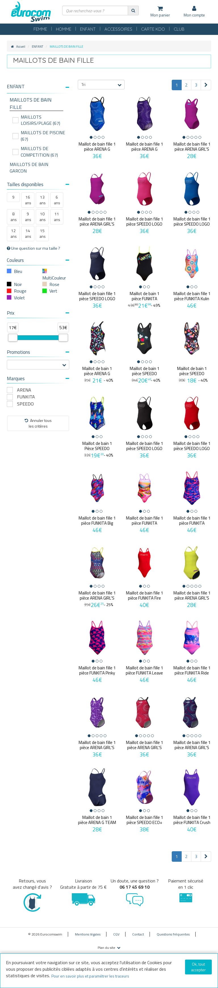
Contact (138, 934)
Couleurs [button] (38, 260)
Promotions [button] (38, 352)
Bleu (18, 271)
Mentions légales (87, 934)
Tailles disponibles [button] (38, 184)
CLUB (179, 29)
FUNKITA (26, 397)
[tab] (38, 89)
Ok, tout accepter (198, 967)
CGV (116, 934)
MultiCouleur (54, 277)
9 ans (28, 216)
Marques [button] (38, 378)
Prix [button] (38, 313)
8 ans (14, 216)
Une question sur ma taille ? (33, 248)
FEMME (40, 29)
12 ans (14, 233)
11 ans (57, 216)
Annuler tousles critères (38, 423)
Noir (18, 284)
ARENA (24, 390)
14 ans (28, 233)
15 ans (42, 233)
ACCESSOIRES (118, 29)
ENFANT (88, 29)
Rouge (20, 290)
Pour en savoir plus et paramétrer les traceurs (90, 976)
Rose (54, 284)
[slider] (13, 338)
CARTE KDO (153, 29)
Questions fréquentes (173, 934)
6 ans (57, 200)
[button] (38, 86)
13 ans (42, 200)
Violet (19, 297)
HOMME (63, 29)
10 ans (42, 216)
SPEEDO (25, 404)
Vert (53, 290)
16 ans (28, 200)
